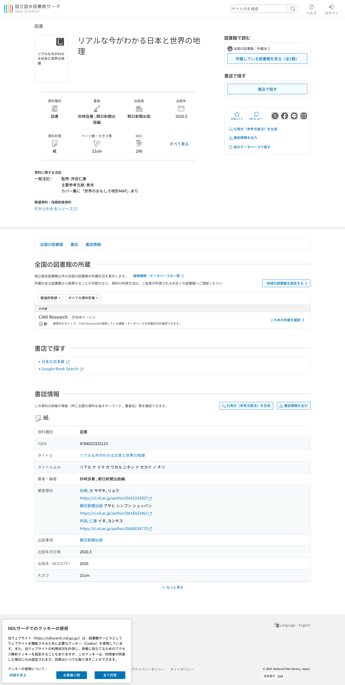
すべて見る (179, 144)
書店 (74, 244)
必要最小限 (71, 675)
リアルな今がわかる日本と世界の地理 (112, 455)
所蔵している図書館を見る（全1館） (267, 58)
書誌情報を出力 (242, 137)
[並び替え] (50, 298)
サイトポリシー (182, 669)
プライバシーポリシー (148, 669)
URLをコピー (256, 115)
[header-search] (264, 9)
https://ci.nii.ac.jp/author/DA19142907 (116, 498)
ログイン (331, 9)
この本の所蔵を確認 (288, 320)
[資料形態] (83, 298)
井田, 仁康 (88, 521)
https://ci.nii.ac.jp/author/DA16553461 (116, 513)
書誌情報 (93, 244)
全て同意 (110, 675)
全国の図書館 (51, 244)
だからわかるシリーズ (56, 209)
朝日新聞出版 (91, 505)
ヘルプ (311, 9)
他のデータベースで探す (249, 146)
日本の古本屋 (55, 361)
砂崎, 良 (86, 490)
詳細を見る (18, 675)
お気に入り (237, 115)
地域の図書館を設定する (288, 283)
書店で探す (267, 89)
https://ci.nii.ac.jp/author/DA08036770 (116, 528)
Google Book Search (62, 368)
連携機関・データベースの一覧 (159, 276)
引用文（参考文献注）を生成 (252, 128)
